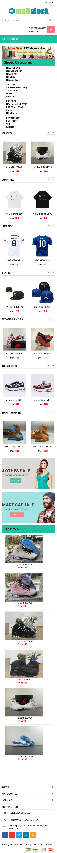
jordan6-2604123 (24, 603)
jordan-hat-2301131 (43, 307)
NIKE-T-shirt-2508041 (43, 214)
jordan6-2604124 (24, 564)
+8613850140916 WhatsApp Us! (24, 820)
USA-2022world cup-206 (15, 260)
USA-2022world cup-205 (43, 260)
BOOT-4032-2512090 (15, 446)
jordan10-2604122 (25, 679)
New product (13, 529)
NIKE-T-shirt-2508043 (15, 214)
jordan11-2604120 (25, 756)
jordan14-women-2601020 (43, 353)
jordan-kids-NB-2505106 (15, 400)
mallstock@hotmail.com (20, 813)
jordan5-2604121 (42, 167)
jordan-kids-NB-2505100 (43, 400)
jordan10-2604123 (14, 167)
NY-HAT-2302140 (14, 307)
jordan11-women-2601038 (15, 353)
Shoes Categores (18, 62)
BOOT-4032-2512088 (43, 446)
